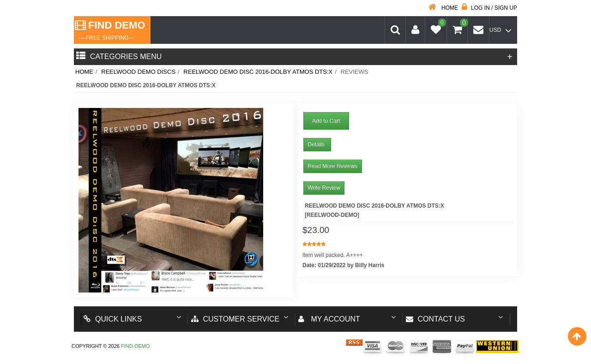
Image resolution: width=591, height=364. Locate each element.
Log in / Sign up (489, 8)
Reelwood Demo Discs (138, 71)
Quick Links (113, 319)
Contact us (435, 319)
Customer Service (235, 319)
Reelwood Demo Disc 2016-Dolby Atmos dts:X (257, 71)
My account (329, 319)
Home (443, 8)
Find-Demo (135, 346)
